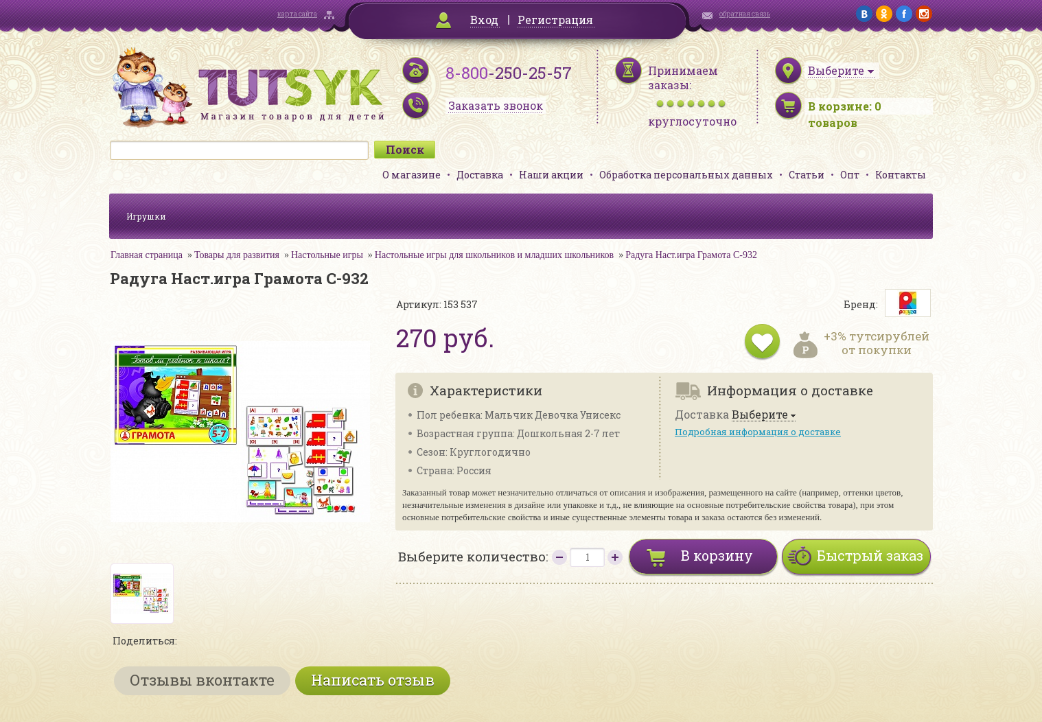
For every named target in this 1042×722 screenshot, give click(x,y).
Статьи (806, 174)
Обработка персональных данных (686, 174)
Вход (484, 19)
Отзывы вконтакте (202, 680)
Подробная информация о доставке (758, 432)
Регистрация (555, 19)
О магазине (411, 174)
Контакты (900, 174)
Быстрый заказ (870, 555)
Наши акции (551, 174)
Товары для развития (236, 255)
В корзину (717, 555)
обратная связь (744, 14)
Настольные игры (327, 255)
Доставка (479, 174)
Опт (849, 174)
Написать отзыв (373, 680)
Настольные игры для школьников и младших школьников (494, 255)
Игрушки (146, 216)
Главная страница (147, 255)
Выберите (760, 414)
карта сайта (297, 14)
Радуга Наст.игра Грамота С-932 (691, 255)
